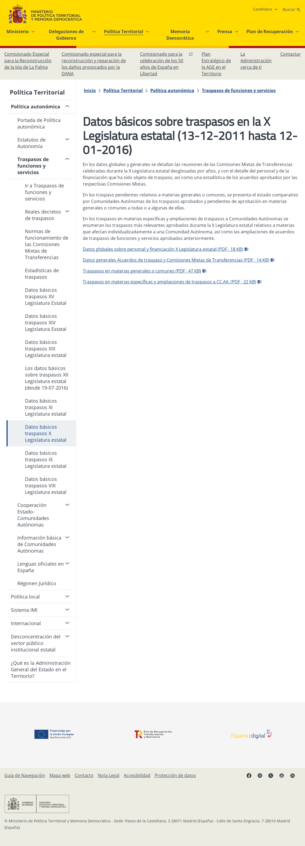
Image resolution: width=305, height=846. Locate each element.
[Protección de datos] (175, 775)
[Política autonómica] (172, 90)
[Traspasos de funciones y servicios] (239, 90)
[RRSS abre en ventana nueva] (295, 777)
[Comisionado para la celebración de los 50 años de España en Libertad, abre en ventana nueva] (166, 64)
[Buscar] (292, 9)
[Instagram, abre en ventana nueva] (262, 777)
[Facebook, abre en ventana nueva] (251, 777)
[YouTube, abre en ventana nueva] (284, 777)
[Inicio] (90, 90)
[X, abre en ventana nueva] (273, 777)
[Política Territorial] (123, 90)
